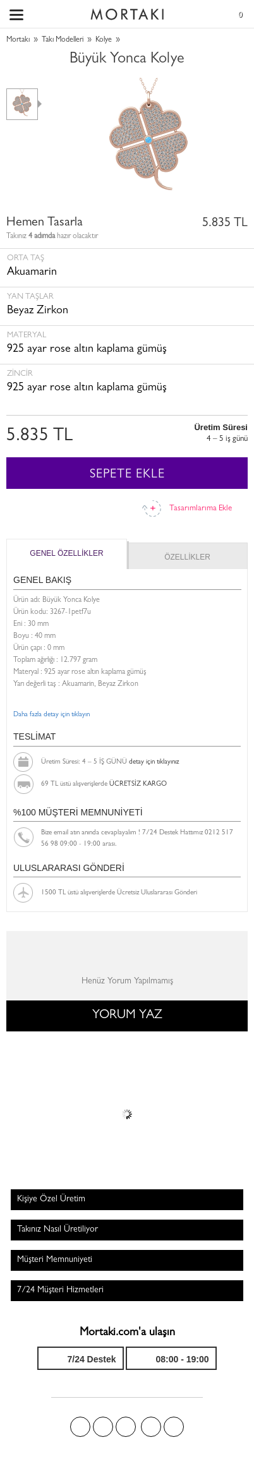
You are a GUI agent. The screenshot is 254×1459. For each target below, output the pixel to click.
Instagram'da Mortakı (151, 1427)
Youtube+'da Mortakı (174, 1427)
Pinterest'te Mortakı (126, 1427)
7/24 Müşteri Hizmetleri (60, 1290)
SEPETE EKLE (127, 475)
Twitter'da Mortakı (103, 1427)
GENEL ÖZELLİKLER (66, 553)
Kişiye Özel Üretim (51, 1199)
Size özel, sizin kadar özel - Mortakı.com (127, 11)
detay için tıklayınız (154, 762)
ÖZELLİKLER (187, 557)
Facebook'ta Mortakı (80, 1427)
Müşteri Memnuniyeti (54, 1260)
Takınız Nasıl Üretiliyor (57, 1229)
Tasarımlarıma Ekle (200, 509)
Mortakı (18, 40)
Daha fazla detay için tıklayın (51, 714)
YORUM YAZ (127, 1015)
